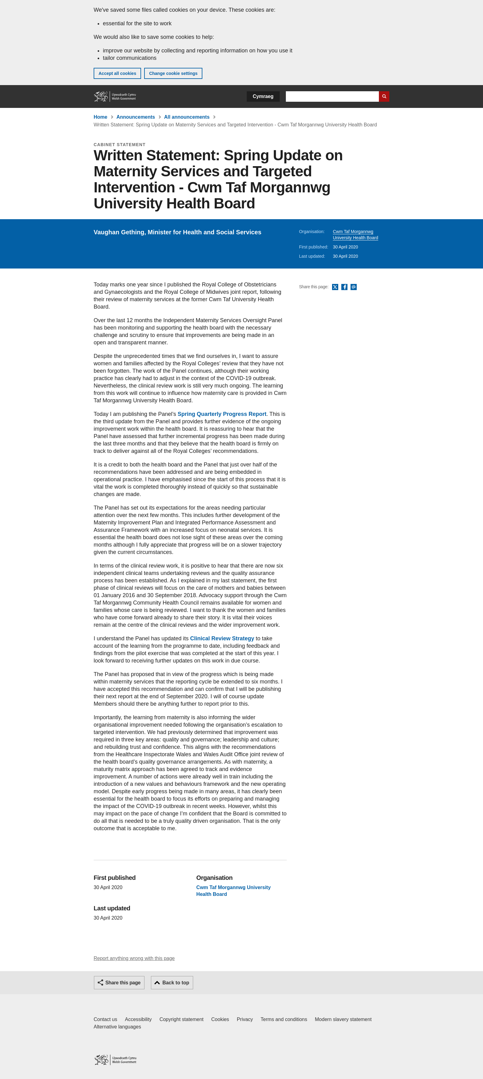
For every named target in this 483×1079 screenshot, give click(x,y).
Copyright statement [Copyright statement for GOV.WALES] (182, 1019)
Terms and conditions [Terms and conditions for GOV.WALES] (284, 1019)
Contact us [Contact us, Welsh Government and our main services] (105, 1019)
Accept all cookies (117, 73)
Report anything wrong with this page (134, 958)
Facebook (344, 287)
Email (354, 287)
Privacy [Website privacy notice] (245, 1019)
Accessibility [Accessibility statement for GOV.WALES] (138, 1019)
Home (100, 117)
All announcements (187, 117)
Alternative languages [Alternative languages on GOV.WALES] (117, 1026)
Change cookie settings (173, 73)
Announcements (135, 117)
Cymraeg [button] (263, 96)
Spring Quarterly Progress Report (222, 414)
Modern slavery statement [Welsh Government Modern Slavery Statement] (343, 1019)
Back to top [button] (175, 982)
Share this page (122, 982)
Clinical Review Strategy (222, 638)
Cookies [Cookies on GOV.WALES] (220, 1019)
